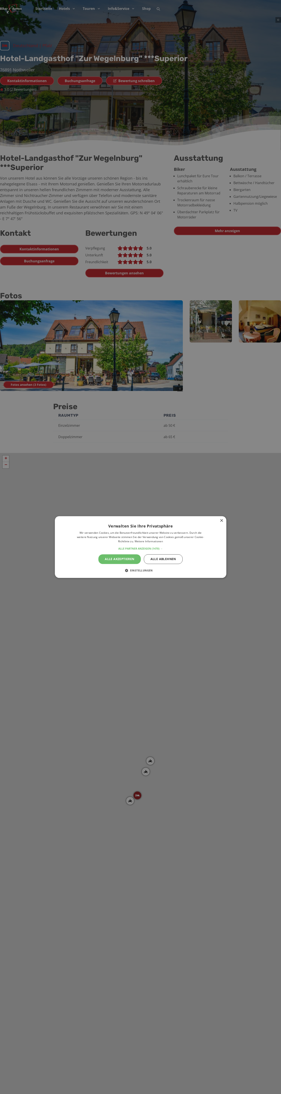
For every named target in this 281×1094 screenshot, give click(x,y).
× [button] (221, 520)
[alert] (140, 547)
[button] (140, 549)
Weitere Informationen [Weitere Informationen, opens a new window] (149, 541)
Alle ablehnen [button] (163, 559)
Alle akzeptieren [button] (119, 559)
